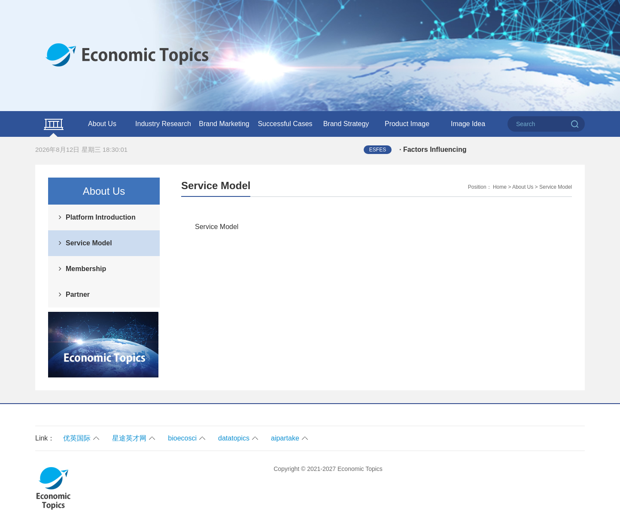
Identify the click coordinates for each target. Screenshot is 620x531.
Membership (86, 268)
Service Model (89, 243)
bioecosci (182, 438)
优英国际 (77, 438)
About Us (102, 123)
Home (500, 187)
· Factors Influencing (432, 149)
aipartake (285, 438)
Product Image (407, 123)
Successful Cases (285, 123)
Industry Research (163, 123)
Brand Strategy (346, 123)
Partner (78, 294)
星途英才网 (129, 438)
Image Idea (468, 123)
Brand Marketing (224, 123)
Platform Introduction (101, 217)
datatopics (233, 438)
